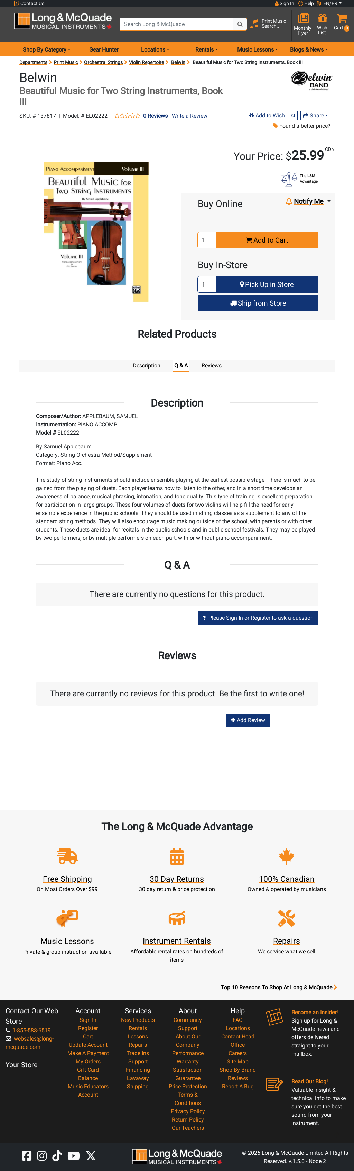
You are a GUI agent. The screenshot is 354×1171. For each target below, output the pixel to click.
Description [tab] (146, 365)
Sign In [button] (284, 3)
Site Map (238, 1061)
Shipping (138, 1086)
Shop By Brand (238, 1069)
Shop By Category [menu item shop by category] (44, 49)
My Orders (88, 1061)
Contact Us (29, 4)
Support (138, 1061)
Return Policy (188, 1119)
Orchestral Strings (103, 62)
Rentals (138, 1028)
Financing (138, 1069)
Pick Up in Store (267, 284)
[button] (340, 25)
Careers (238, 1053)
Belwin (178, 62)
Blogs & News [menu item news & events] (307, 49)
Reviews (238, 1077)
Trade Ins (138, 1053)
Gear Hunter (103, 49)
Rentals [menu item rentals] (204, 49)
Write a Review (189, 115)
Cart (88, 1036)
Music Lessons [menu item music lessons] (255, 49)
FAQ (238, 1019)
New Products (138, 1019)
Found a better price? (301, 125)
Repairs (138, 1044)
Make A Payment (88, 1053)
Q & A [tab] (181, 365)
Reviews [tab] (212, 365)
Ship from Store (258, 303)
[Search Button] (240, 24)
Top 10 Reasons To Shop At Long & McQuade (279, 987)
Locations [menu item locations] (153, 49)
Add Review (248, 720)
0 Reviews (155, 116)
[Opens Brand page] (311, 81)
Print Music (66, 62)
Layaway (138, 1077)
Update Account (88, 1044)
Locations (238, 1028)
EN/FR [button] (327, 3)
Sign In (88, 1019)
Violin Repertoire (146, 62)
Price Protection (188, 1086)
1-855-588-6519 (28, 1030)
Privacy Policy (188, 1111)
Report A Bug (238, 1086)
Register (88, 1028)
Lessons (138, 1036)
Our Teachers (188, 1127)
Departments (33, 62)
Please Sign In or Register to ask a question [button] (258, 617)
